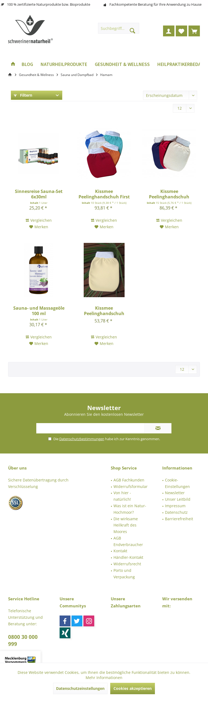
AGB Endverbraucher (128, 541)
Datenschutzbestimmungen (81, 438)
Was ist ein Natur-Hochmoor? (129, 509)
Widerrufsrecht (127, 563)
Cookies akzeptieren (132, 688)
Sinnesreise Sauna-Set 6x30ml (39, 194)
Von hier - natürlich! (122, 496)
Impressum (175, 505)
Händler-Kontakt (128, 557)
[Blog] (27, 64)
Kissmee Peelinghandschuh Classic (169, 194)
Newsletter (175, 492)
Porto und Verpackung (124, 573)
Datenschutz (176, 512)
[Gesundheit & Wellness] (122, 64)
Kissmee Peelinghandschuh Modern (104, 310)
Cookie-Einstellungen (177, 483)
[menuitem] (194, 31)
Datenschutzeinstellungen (80, 688)
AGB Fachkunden (128, 480)
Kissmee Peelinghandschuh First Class (104, 194)
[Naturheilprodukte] (64, 64)
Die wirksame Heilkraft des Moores (125, 525)
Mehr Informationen (104, 677)
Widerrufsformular (130, 486)
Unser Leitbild (177, 499)
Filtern (23, 95)
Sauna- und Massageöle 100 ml (38, 310)
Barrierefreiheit (179, 518)
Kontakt (120, 550)
